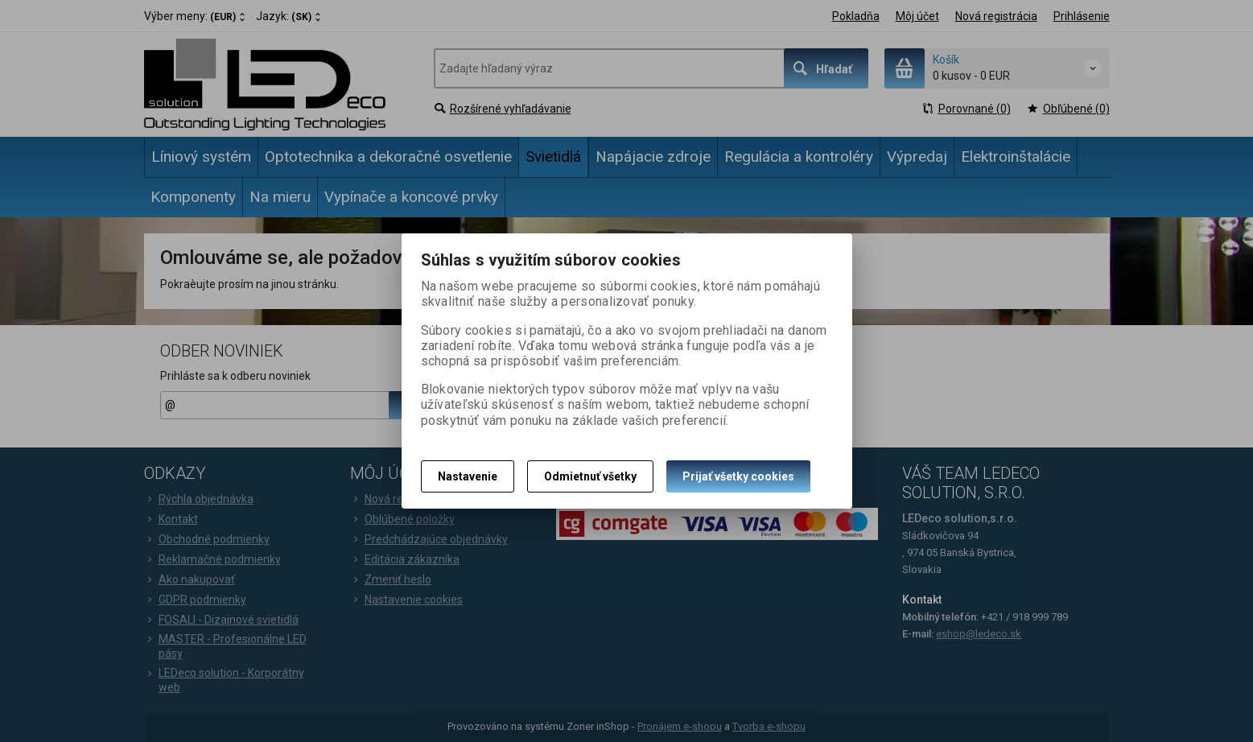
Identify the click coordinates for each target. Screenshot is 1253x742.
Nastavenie (467, 476)
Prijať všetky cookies (738, 476)
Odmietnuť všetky (590, 476)
